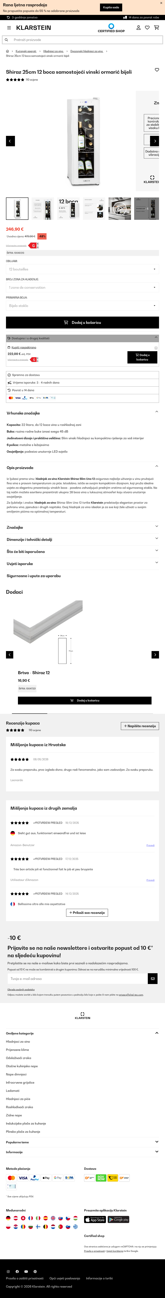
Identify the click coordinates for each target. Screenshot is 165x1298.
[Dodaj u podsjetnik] (157, 70)
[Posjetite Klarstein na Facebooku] (17, 1271)
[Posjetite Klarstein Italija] (38, 1218)
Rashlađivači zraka (19, 1107)
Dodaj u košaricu (82, 322)
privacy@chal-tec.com (131, 994)
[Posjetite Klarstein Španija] (45, 1218)
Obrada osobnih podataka (21, 989)
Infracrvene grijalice (20, 1082)
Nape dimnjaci (16, 1074)
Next (155, 141)
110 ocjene (32, 79)
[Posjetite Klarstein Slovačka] (60, 1218)
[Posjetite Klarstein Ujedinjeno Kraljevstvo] (53, 1218)
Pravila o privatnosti (94, 1251)
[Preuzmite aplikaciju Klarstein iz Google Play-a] (118, 1219)
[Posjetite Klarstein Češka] (68, 1218)
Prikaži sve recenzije (87, 913)
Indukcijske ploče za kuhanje (26, 1123)
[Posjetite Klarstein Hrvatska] (15, 1226)
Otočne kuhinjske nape (22, 1066)
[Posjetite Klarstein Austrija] (15, 1218)
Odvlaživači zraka (18, 1058)
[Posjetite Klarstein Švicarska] (23, 1218)
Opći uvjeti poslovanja (65, 1278)
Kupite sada (111, 7)
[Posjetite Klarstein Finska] (38, 1226)
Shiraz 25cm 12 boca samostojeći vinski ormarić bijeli (37, 55)
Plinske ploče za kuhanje (23, 1131)
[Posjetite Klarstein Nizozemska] (53, 1226)
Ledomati (12, 1091)
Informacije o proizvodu (16, 245)
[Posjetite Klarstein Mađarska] (75, 1218)
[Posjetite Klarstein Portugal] (60, 1226)
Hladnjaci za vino (53, 51)
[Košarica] (156, 27)
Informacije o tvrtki (99, 1278)
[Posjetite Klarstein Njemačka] (8, 1218)
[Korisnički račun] (139, 27)
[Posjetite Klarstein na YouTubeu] (26, 1271)
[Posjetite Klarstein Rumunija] (23, 1226)
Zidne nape (14, 1115)
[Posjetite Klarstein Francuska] (30, 1218)
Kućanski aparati (26, 51)
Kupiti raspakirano (24, 347)
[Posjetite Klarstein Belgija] (45, 1226)
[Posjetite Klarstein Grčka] (75, 1227)
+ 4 (147, 209)
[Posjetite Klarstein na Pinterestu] (35, 1271)
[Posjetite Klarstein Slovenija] (68, 1226)
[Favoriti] (147, 27)
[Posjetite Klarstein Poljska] (8, 1226)
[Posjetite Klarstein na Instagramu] (8, 1271)
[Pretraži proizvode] (82, 39)
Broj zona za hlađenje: (22, 279)
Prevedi (151, 845)
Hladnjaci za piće (18, 1099)
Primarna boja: (16, 297)
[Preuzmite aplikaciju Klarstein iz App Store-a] (95, 1219)
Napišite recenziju (140, 726)
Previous (9, 141)
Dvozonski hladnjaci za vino (86, 51)
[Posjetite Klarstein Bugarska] (30, 1226)
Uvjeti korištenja (115, 1251)
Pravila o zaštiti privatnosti (25, 1278)
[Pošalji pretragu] (6, 40)
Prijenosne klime (17, 1050)
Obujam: (12, 261)
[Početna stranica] (11, 51)
